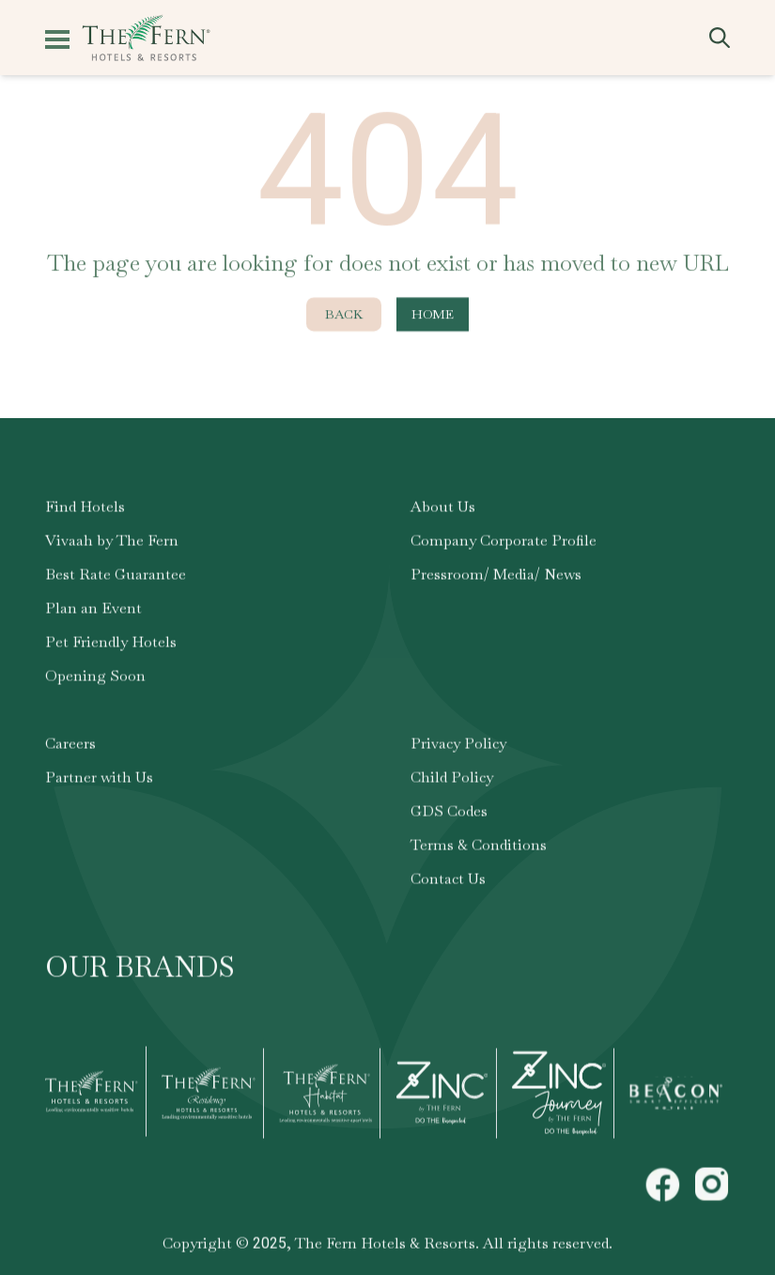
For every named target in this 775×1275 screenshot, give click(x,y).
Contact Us (448, 884)
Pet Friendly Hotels (111, 648)
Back (344, 319)
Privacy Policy (458, 749)
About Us (443, 512)
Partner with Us (99, 783)
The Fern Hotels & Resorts (385, 1249)
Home (432, 319)
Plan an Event (93, 614)
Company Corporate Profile (504, 546)
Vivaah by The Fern (111, 546)
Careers (70, 749)
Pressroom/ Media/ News (496, 580)
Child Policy (452, 783)
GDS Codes (449, 817)
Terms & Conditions (479, 851)
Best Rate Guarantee (115, 580)
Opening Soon (95, 682)
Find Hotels (85, 512)
